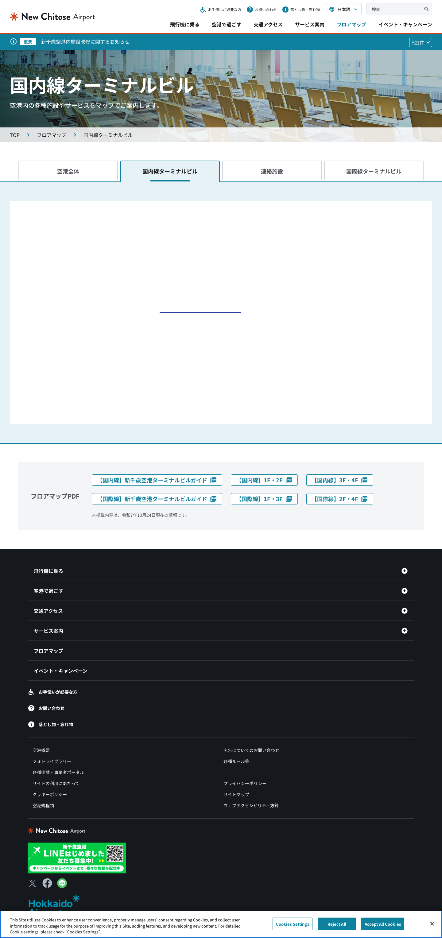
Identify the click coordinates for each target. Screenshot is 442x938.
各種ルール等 (236, 761)
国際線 (373, 171)
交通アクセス (268, 24)
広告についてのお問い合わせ (251, 750)
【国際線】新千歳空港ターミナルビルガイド (157, 499)
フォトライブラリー (52, 761)
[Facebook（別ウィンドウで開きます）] (47, 883)
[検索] (426, 9)
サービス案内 (309, 24)
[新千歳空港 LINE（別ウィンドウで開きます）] (77, 857)
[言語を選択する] (343, 9)
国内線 (170, 171)
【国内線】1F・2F (264, 480)
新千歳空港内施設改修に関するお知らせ (85, 41)
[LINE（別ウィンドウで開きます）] (62, 885)
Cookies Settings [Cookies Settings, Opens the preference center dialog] (292, 924)
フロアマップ (351, 24)
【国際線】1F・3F (264, 499)
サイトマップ (236, 795)
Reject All (337, 924)
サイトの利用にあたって (56, 783)
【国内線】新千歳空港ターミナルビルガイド (157, 480)
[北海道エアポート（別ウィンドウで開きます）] (59, 905)
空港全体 (68, 171)
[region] (221, 924)
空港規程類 (43, 806)
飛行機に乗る (185, 24)
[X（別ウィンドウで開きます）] (32, 883)
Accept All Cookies (383, 924)
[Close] (432, 923)
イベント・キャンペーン (405, 24)
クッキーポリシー (50, 795)
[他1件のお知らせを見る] (420, 42)
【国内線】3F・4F (340, 480)
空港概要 (41, 750)
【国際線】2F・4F (340, 499)
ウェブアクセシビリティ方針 (251, 806)
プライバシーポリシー (244, 783)
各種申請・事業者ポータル (58, 772)
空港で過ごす (226, 24)
